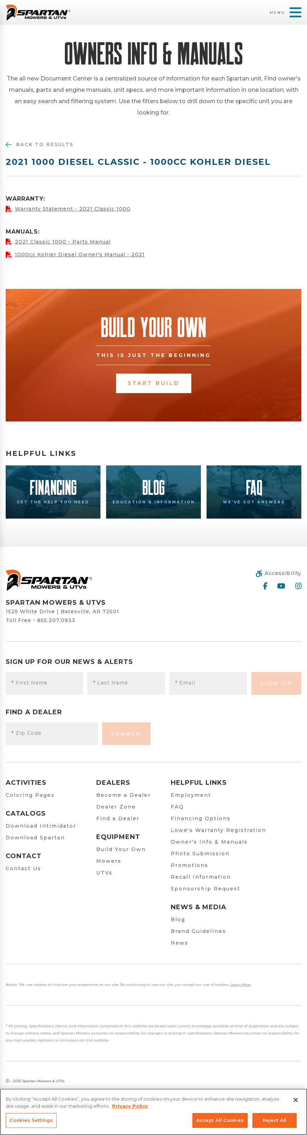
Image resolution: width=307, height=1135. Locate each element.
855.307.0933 (56, 620)
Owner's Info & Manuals (209, 842)
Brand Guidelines (198, 931)
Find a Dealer (117, 818)
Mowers (108, 861)
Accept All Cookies (220, 1120)
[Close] (295, 1100)
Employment (191, 795)
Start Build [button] (154, 383)
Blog (178, 919)
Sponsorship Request (205, 888)
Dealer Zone (116, 807)
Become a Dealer (123, 795)
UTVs (104, 873)
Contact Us (23, 868)
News (179, 943)
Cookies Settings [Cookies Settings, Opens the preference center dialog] (31, 1120)
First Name (29, 683)
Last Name (110, 683)
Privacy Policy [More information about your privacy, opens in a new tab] (130, 1106)
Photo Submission (200, 853)
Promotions (189, 865)
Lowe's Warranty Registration (218, 830)
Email (185, 683)
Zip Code (26, 733)
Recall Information (201, 877)
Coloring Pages (30, 795)
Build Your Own (121, 849)
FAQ (177, 807)
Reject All (274, 1120)
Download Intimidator (41, 826)
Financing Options (201, 818)
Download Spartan (35, 837)
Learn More (240, 984)
